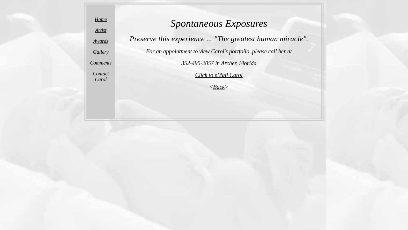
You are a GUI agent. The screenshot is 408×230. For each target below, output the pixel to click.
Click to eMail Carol (219, 75)
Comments (101, 62)
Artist (100, 30)
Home (101, 19)
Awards (100, 41)
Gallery (101, 52)
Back (219, 87)
